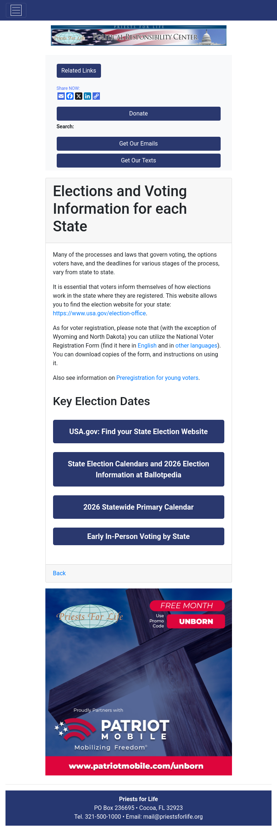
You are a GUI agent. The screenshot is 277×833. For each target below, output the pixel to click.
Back (59, 573)
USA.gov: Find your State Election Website (138, 431)
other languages (196, 345)
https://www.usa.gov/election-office (99, 313)
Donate (138, 113)
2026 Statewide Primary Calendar (138, 507)
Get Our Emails (138, 143)
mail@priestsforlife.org (173, 816)
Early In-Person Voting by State (138, 536)
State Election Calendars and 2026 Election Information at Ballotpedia (138, 469)
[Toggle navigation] (16, 10)
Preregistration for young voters (157, 377)
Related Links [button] (78, 70)
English (147, 345)
